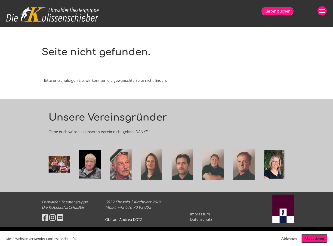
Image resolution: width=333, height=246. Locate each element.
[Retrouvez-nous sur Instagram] (52, 217)
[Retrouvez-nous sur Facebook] (45, 217)
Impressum (200, 214)
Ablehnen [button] (289, 238)
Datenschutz (201, 219)
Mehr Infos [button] (68, 239)
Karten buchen (277, 11)
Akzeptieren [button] (314, 238)
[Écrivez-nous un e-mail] (60, 217)
